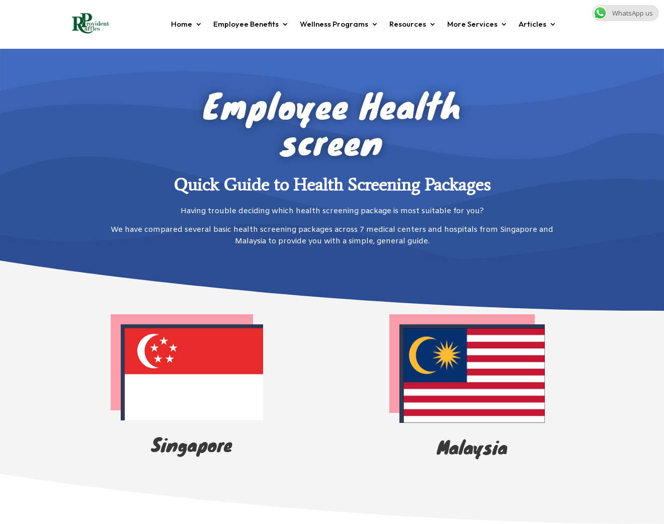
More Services (472, 24)
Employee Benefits (246, 24)
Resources (407, 24)
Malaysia (472, 446)
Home (181, 24)
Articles (532, 24)
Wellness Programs (334, 24)
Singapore (191, 444)
